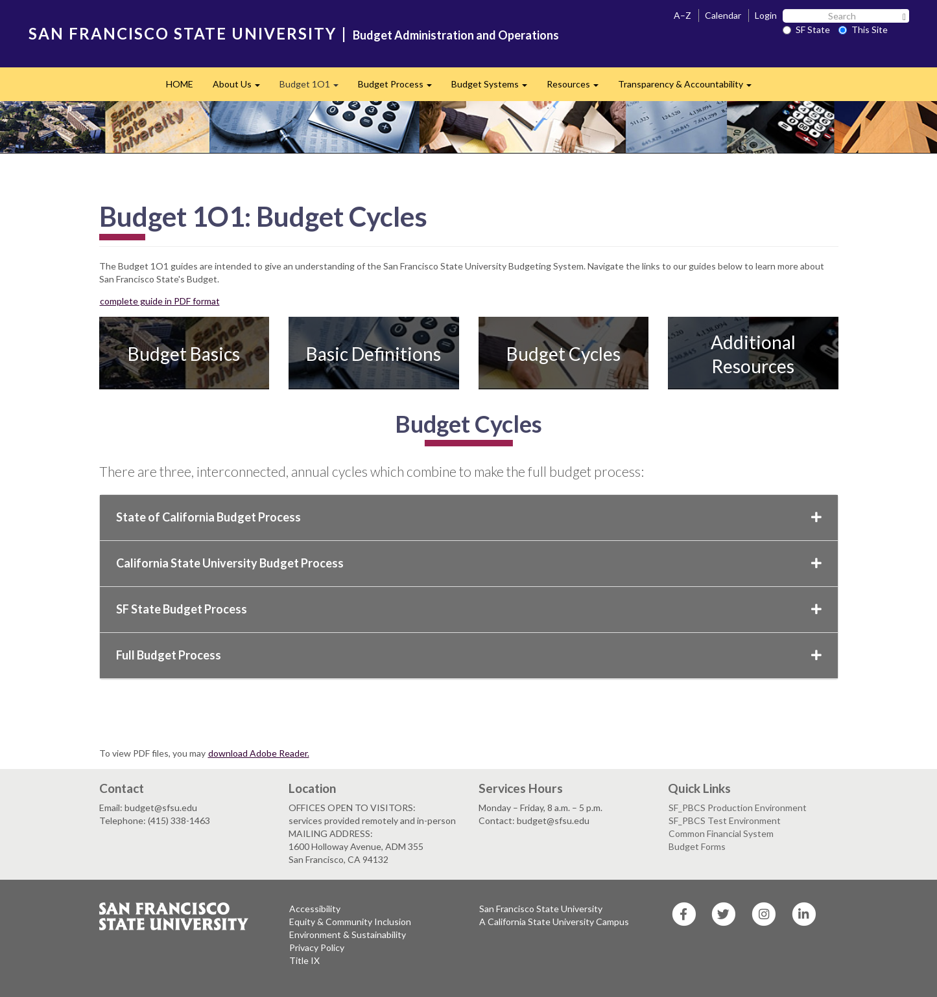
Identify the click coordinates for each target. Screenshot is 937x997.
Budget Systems (494, 87)
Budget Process (400, 87)
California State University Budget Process (469, 563)
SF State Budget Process (469, 609)
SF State (806, 29)
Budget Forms (697, 846)
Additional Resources (753, 353)
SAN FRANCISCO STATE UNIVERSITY (183, 33)
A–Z (682, 15)
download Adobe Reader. (258, 753)
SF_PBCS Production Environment (738, 807)
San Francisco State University (540, 908)
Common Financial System (721, 833)
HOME (179, 83)
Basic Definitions (373, 354)
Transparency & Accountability (689, 87)
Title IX (304, 960)
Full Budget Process (469, 655)
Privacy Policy (316, 947)
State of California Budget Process (469, 517)
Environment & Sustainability (347, 934)
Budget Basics (184, 354)
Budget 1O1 (313, 87)
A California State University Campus (554, 921)
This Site (863, 29)
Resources (577, 87)
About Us (241, 87)
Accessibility (314, 908)
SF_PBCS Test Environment (725, 820)
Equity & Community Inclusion (350, 921)
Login (766, 15)
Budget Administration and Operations (456, 35)
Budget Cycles (563, 354)
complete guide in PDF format (160, 300)
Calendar (723, 15)
